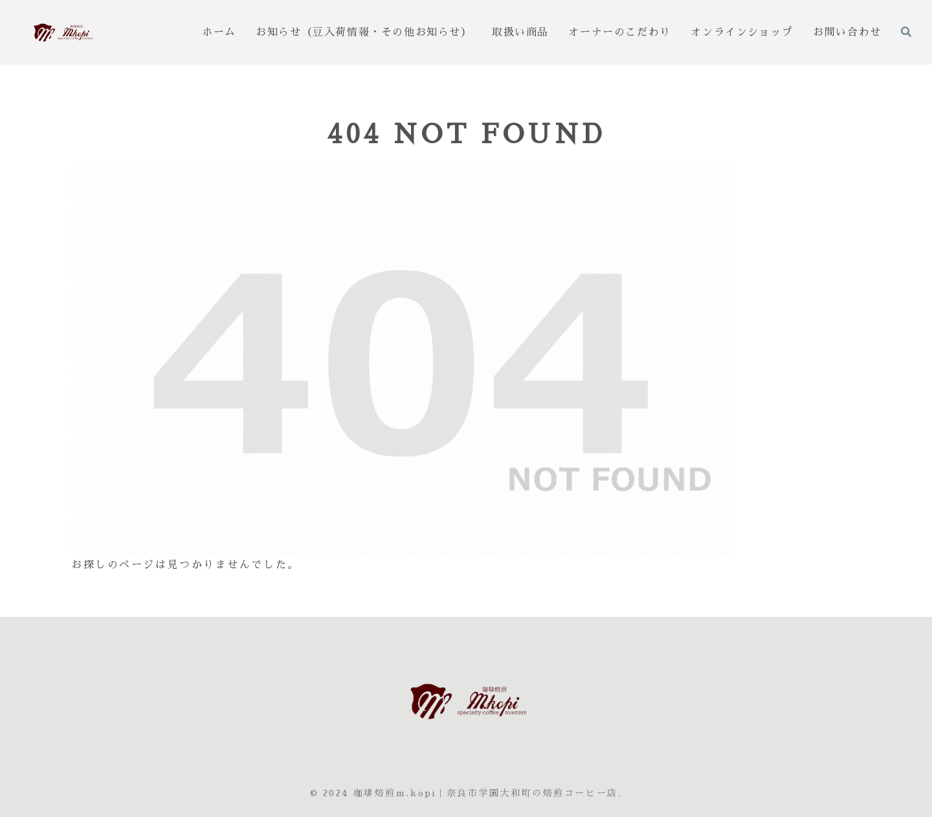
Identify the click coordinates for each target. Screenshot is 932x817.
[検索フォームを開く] (906, 32)
